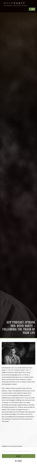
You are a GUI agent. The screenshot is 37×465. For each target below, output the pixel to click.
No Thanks (18, 461)
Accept (18, 456)
